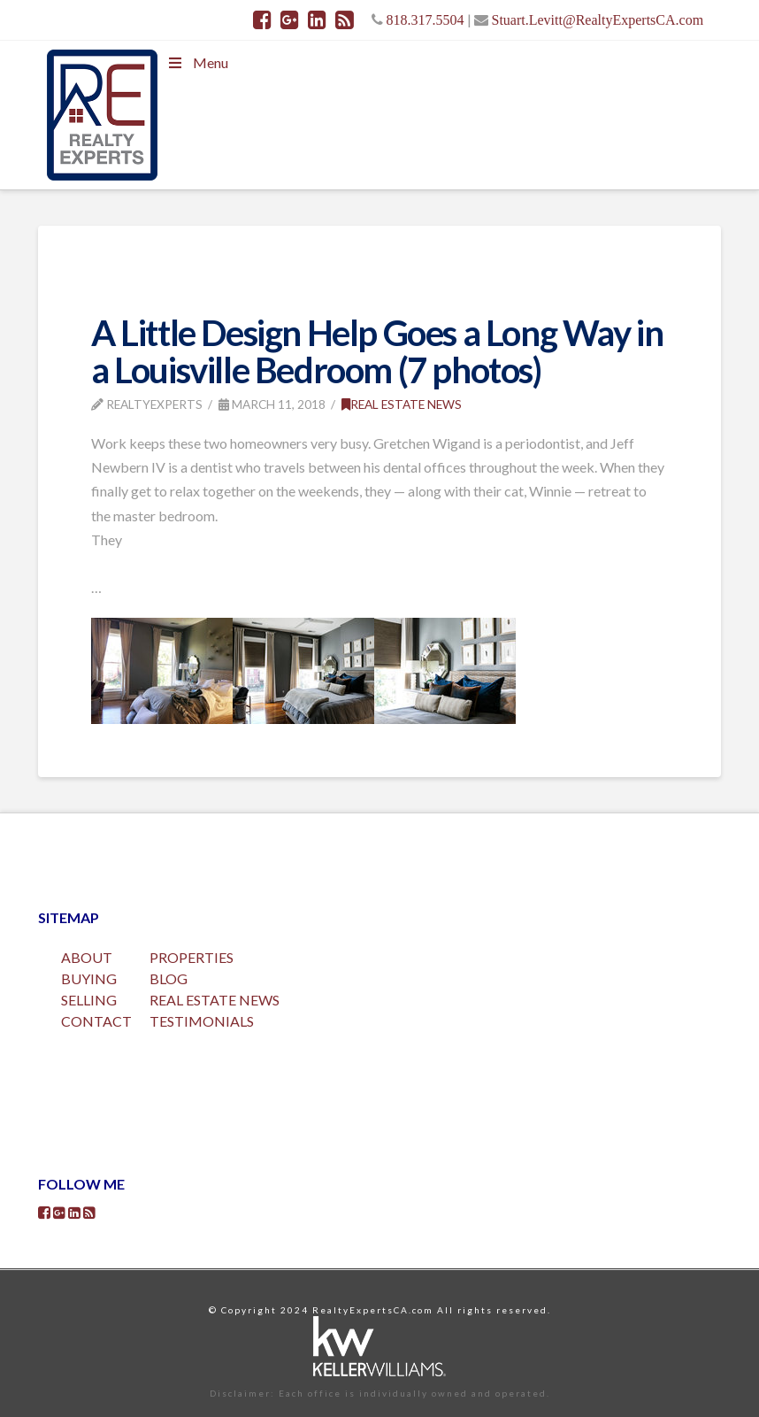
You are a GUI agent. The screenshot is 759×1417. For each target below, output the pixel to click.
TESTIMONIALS (202, 1021)
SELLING (89, 999)
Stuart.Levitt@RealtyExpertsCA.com (598, 19)
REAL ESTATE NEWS (215, 999)
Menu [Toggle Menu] (197, 62)
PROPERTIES (192, 957)
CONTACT (96, 1021)
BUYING (89, 978)
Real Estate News (401, 404)
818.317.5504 (425, 19)
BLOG (169, 978)
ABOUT (86, 957)
